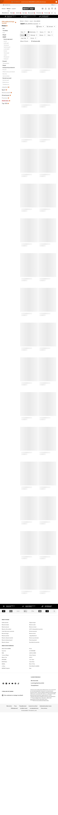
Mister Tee (4, 729)
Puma (30, 720)
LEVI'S (30, 729)
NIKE (3, 725)
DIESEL (3, 736)
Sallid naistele (5, 694)
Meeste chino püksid (6, 701)
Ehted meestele (33, 703)
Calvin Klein (31, 734)
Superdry (4, 723)
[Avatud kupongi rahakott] (43, 9)
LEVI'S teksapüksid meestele (36, 701)
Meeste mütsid (32, 699)
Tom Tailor (31, 731)
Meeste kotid (32, 705)
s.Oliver (3, 738)
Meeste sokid (32, 697)
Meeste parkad (5, 708)
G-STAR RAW (32, 723)
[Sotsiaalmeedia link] (3, 802)
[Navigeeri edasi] (52, 13)
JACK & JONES (32, 725)
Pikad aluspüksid (33, 712)
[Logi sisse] (46, 9)
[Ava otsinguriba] (54, 13)
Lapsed (14, 8)
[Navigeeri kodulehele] (29, 8)
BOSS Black (4, 734)
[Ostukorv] (55, 9)
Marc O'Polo (32, 736)
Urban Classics (32, 727)
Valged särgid (32, 694)
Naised (4, 8)
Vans (30, 740)
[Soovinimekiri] (52, 9)
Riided (26, 18)
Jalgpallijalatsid (33, 708)
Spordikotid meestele (34, 714)
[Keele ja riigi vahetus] (53, 5)
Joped (31, 18)
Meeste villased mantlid (7, 710)
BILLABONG (37, 18)
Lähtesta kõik (35, 38)
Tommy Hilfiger (5, 727)
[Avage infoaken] (56, 2)
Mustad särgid (5, 705)
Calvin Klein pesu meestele (8, 703)
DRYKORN (4, 731)
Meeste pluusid (5, 699)
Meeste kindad (5, 697)
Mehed (8, 8)
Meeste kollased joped (7, 712)
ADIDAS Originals (6, 740)
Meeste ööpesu (5, 714)
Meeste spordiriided (34, 710)
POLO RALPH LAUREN (34, 738)
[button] (40, 23)
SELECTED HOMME (6, 720)
